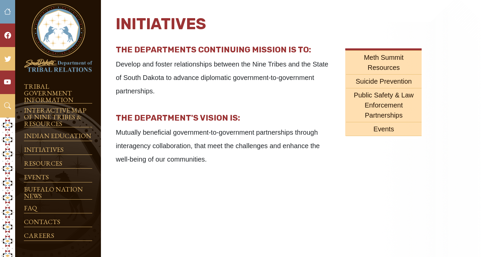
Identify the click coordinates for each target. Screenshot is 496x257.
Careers (39, 235)
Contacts (42, 221)
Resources (43, 163)
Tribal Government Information (48, 93)
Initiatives (44, 149)
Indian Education (57, 135)
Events (36, 177)
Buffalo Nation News (53, 193)
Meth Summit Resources (383, 62)
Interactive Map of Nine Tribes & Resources (55, 117)
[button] (7, 106)
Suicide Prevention (384, 81)
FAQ (30, 208)
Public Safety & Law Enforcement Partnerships (384, 105)
